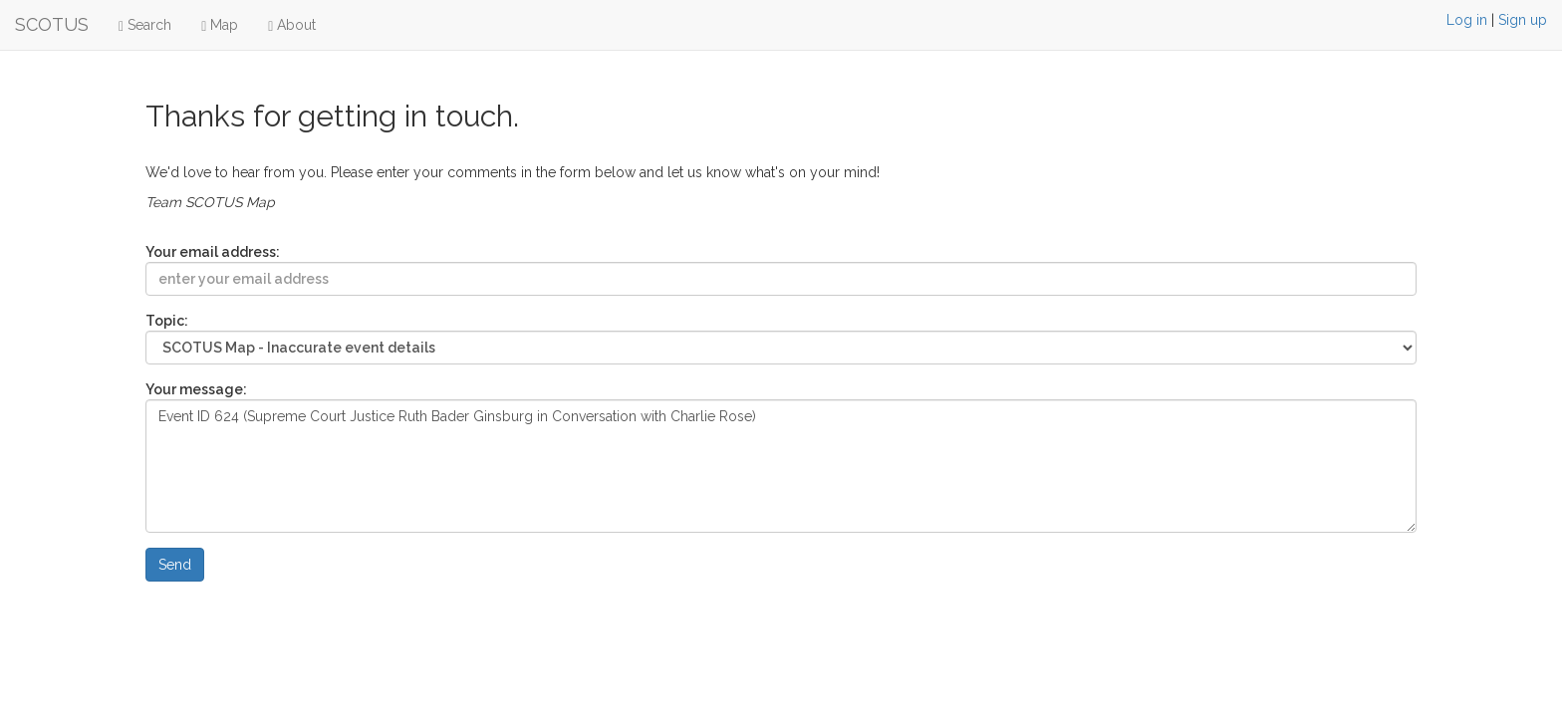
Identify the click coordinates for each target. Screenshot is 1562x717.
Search (145, 25)
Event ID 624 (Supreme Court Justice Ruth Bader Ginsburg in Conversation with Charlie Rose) (781, 466)
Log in (1466, 20)
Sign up (1522, 20)
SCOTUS (52, 24)
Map (219, 25)
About (292, 25)
